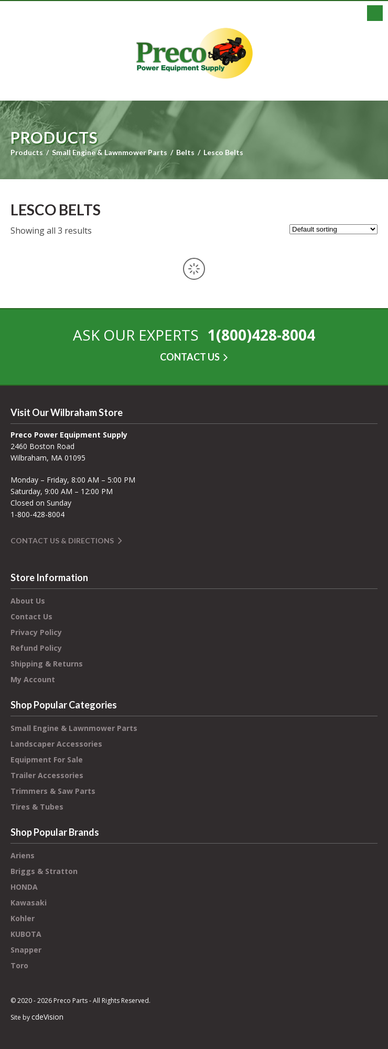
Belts (185, 152)
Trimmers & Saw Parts (52, 791)
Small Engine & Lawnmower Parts (109, 152)
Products (26, 152)
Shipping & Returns (46, 664)
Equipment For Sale (46, 759)
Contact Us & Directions (62, 540)
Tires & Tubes (36, 807)
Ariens (22, 855)
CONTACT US (190, 357)
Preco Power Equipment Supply (194, 53)
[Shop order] (333, 229)
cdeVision (47, 1017)
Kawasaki (28, 903)
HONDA (24, 887)
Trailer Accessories (46, 775)
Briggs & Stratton (44, 871)
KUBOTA (25, 934)
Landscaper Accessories (56, 744)
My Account (32, 679)
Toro (19, 965)
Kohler (22, 918)
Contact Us (31, 616)
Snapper (25, 950)
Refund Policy (36, 648)
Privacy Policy (36, 632)
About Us (27, 601)
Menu (375, 13)
